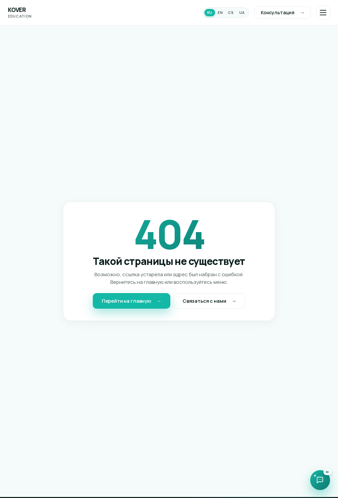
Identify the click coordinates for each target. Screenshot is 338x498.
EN (220, 12)
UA (242, 12)
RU (209, 12)
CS (231, 12)
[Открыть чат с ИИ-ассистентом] (320, 480)
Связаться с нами (204, 300)
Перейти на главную (126, 300)
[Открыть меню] (323, 13)
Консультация (278, 12)
